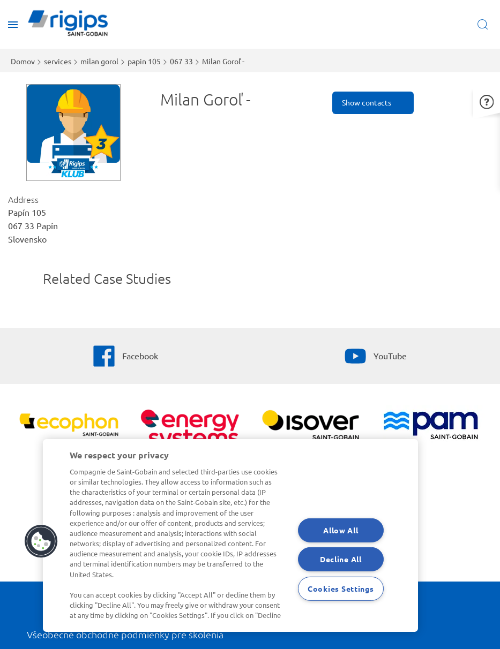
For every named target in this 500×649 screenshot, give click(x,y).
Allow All (340, 530)
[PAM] (431, 426)
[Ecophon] (69, 426)
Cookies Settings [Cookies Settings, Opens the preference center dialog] (341, 588)
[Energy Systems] (189, 433)
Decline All (341, 559)
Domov (23, 61)
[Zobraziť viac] (310, 426)
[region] (230, 535)
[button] (486, 100)
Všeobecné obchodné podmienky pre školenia (125, 634)
